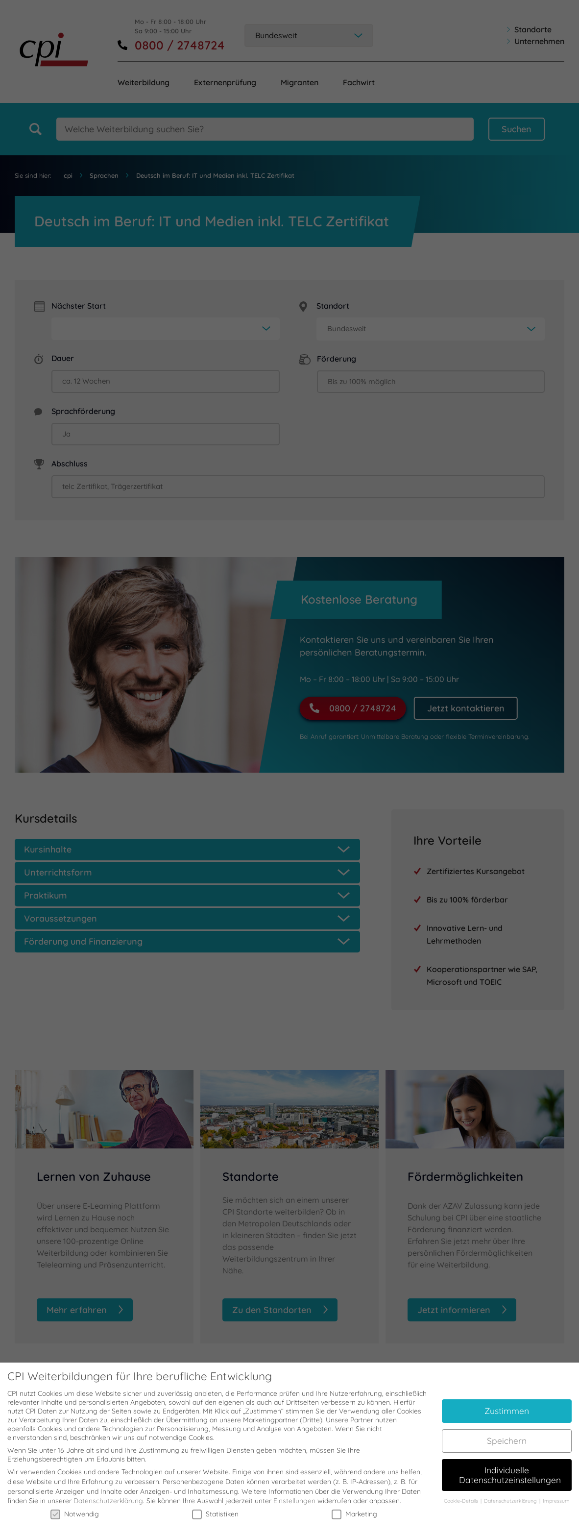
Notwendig (74, 1506)
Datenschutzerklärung (108, 1492)
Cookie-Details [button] (462, 1492)
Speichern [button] (507, 1432)
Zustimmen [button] (506, 1402)
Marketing (354, 1506)
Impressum (556, 1492)
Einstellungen (294, 1492)
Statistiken (215, 1506)
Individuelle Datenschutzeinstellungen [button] (510, 1467)
